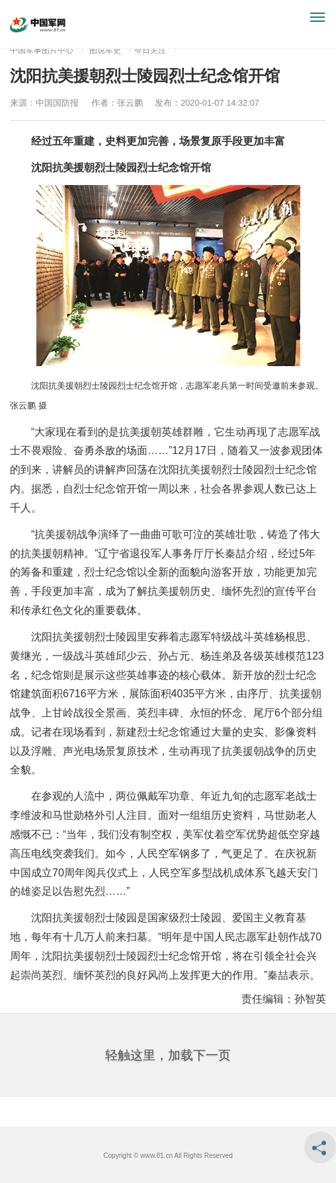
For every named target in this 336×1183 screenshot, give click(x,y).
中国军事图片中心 (41, 50)
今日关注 (150, 50)
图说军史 (105, 50)
